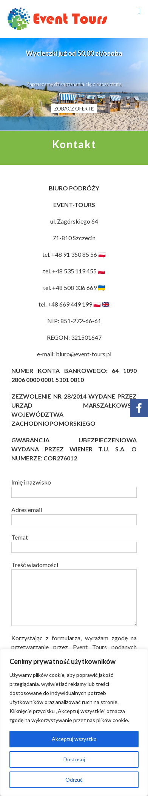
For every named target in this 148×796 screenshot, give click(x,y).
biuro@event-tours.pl (83, 353)
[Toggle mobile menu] (138, 11)
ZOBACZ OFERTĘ (74, 109)
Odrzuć (74, 779)
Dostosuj (74, 759)
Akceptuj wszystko (74, 739)
